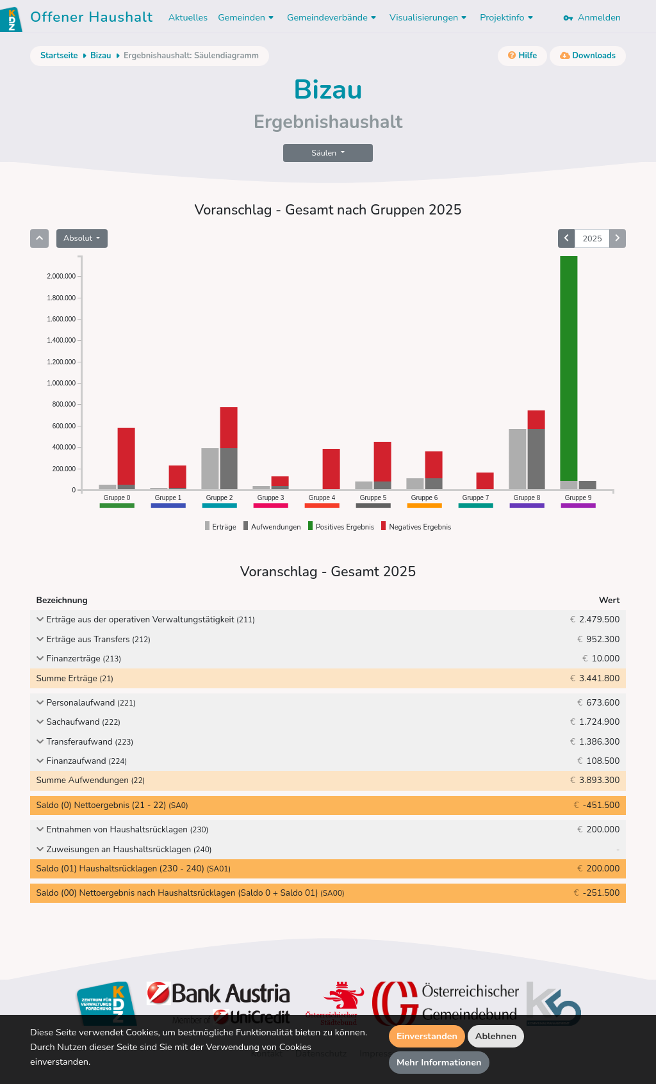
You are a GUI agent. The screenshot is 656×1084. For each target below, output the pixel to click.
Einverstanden (427, 1036)
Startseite (59, 55)
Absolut (78, 237)
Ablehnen (496, 1036)
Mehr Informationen (439, 1062)
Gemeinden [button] (247, 17)
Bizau (100, 55)
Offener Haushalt (91, 19)
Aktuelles (188, 17)
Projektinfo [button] (508, 17)
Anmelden (592, 17)
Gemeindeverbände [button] (333, 17)
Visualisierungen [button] (430, 17)
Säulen (324, 152)
